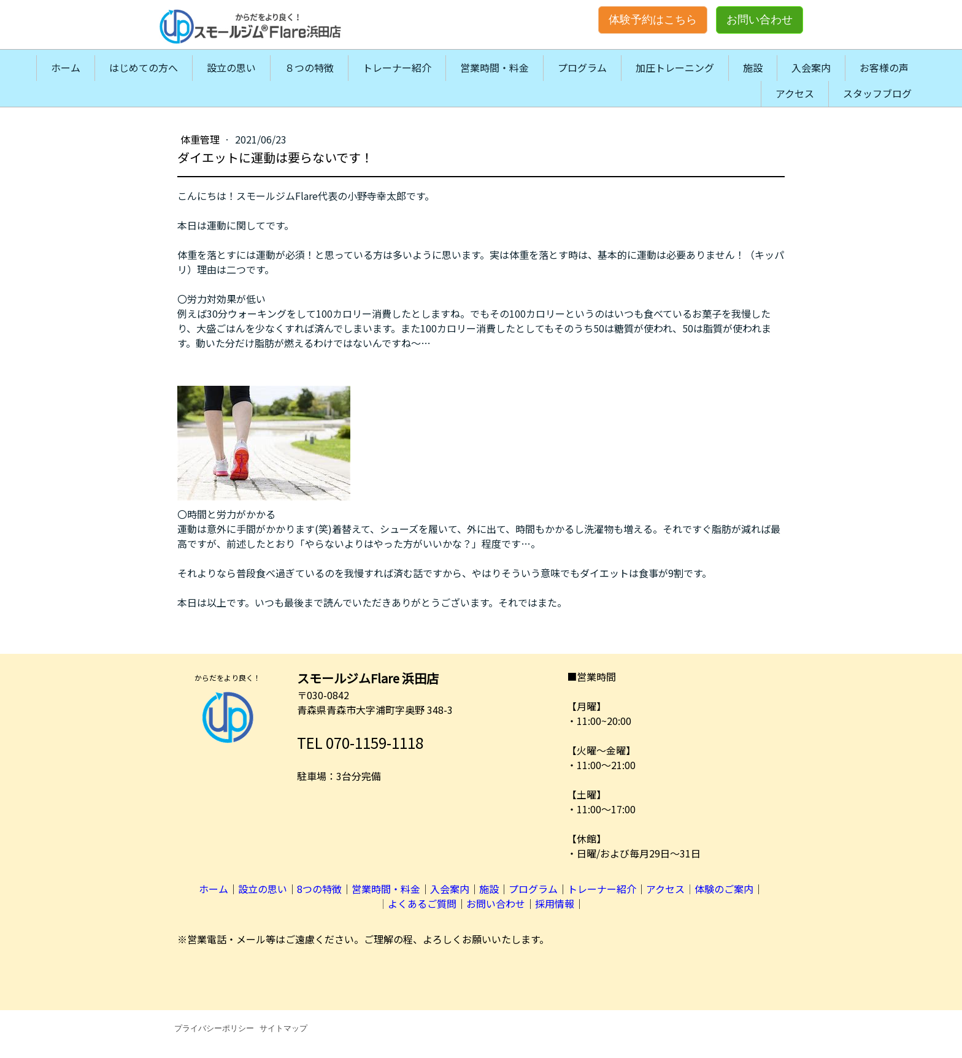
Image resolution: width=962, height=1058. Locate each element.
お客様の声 (884, 67)
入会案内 (811, 67)
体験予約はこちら (653, 19)
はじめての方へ (143, 67)
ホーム (65, 67)
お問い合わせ (759, 19)
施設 (753, 67)
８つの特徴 (309, 67)
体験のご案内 (724, 888)
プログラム (582, 67)
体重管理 (201, 139)
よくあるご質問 (422, 903)
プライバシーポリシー (214, 1028)
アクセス (794, 93)
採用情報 (554, 903)
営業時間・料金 (494, 67)
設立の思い (231, 67)
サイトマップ (283, 1028)
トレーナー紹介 (397, 67)
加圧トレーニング (675, 67)
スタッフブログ (877, 93)
